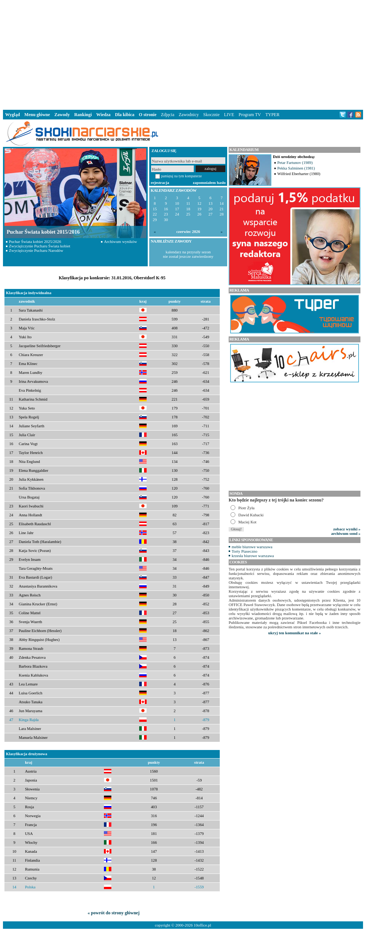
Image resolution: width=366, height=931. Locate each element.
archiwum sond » (345, 533)
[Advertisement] (183, 53)
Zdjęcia (167, 114)
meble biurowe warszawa (252, 547)
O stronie (147, 114)
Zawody (62, 114)
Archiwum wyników (120, 241)
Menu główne (37, 114)
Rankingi (83, 114)
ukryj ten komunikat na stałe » (294, 633)
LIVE (229, 114)
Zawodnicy (189, 114)
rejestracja (160, 182)
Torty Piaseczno (244, 551)
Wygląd (12, 114)
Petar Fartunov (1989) (295, 162)
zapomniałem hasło (209, 182)
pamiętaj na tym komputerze (181, 176)
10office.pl (202, 925)
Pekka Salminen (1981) (296, 168)
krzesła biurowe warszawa (253, 555)
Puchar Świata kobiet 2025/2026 (35, 241)
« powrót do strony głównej (114, 912)
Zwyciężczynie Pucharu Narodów (36, 250)
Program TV (250, 114)
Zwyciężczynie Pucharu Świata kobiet (39, 246)
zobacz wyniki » (346, 529)
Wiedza (103, 114)
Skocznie (211, 114)
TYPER (272, 114)
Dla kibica (124, 114)
